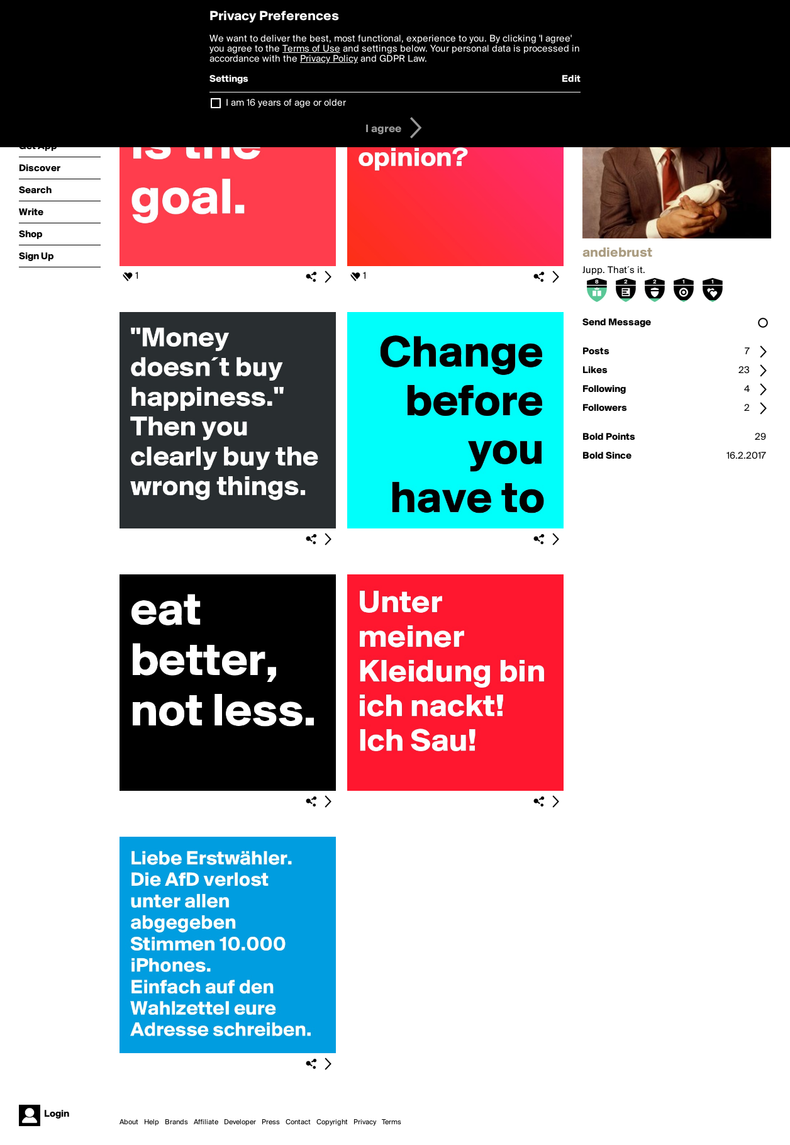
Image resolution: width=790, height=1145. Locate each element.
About (129, 1122)
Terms (391, 1122)
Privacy (364, 1122)
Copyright (332, 1122)
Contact (298, 1122)
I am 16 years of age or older (286, 103)
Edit (571, 79)
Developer (240, 1122)
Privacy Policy (329, 59)
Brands (176, 1122)
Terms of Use (311, 49)
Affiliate (206, 1122)
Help (151, 1122)
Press (271, 1122)
